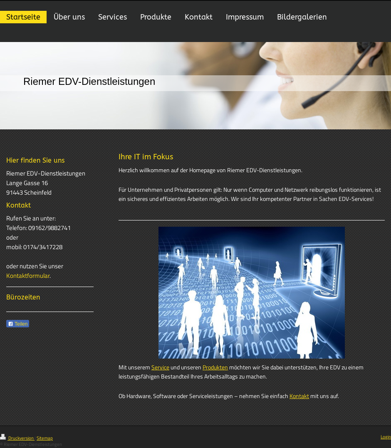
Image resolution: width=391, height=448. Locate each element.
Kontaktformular (27, 275)
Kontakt (299, 396)
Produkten (215, 367)
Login (386, 436)
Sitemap (45, 438)
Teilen (17, 324)
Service (160, 367)
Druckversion (17, 438)
